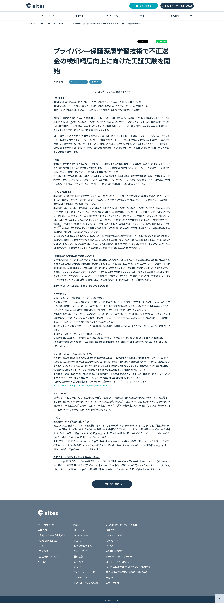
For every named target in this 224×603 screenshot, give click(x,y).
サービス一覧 (112, 15)
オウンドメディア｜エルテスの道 (178, 5)
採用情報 (175, 15)
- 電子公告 (78, 567)
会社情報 (79, 15)
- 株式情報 (78, 556)
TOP (30, 23)
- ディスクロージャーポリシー (87, 572)
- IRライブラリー (80, 535)
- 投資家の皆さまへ (82, 546)
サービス (42, 561)
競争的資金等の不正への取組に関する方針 (127, 572)
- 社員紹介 (111, 546)
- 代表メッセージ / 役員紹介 (51, 535)
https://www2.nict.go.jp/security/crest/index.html (80, 385)
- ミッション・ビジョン (48, 540)
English (109, 577)
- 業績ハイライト (80, 551)
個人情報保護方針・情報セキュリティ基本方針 (128, 567)
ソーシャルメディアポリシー (119, 556)
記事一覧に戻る (111, 484)
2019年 (60, 23)
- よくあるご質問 (80, 577)
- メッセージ (112, 540)
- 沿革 (41, 546)
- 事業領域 (43, 551)
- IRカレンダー (80, 540)
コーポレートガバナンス (117, 561)
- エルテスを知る (114, 535)
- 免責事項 (78, 561)
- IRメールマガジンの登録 (85, 582)
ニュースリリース (47, 15)
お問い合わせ (145, 5)
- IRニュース (78, 530)
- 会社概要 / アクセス (48, 556)
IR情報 (141, 15)
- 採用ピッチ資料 (114, 551)
